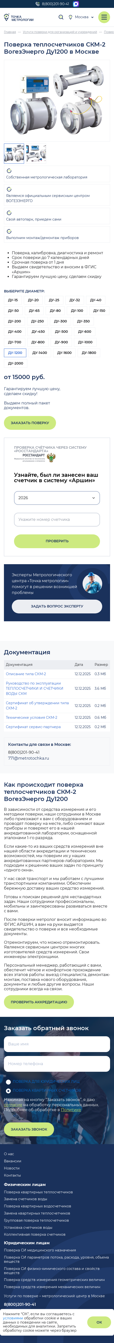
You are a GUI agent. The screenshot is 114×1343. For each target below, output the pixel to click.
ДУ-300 (60, 321)
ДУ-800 (37, 342)
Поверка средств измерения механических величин (52, 1287)
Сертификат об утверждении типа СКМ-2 (37, 705)
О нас (9, 1154)
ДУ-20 (33, 300)
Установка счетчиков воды (28, 1227)
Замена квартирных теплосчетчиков (37, 1213)
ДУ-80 (55, 310)
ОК (99, 1322)
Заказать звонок (29, 1129)
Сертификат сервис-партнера (33, 727)
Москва (78, 17)
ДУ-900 (61, 342)
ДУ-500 (61, 331)
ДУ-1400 (39, 353)
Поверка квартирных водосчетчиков (37, 1206)
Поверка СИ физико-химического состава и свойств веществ (52, 1270)
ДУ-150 (99, 310)
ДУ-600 (84, 331)
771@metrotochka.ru (28, 758)
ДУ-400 (14, 331)
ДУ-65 (34, 310)
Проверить (57, 541)
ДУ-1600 (64, 353)
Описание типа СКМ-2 (26, 674)
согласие (13, 1105)
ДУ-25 (54, 300)
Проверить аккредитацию (39, 1002)
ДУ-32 (75, 300)
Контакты (12, 1175)
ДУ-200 (14, 321)
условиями (13, 1318)
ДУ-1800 (89, 353)
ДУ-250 (37, 321)
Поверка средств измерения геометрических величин (54, 1280)
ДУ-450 (38, 331)
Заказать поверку (30, 423)
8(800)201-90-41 (52, 3)
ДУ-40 (95, 300)
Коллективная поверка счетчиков (35, 1234)
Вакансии (12, 1161)
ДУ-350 (83, 321)
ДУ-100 (77, 310)
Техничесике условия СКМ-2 (31, 717)
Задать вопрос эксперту (57, 606)
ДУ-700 (14, 342)
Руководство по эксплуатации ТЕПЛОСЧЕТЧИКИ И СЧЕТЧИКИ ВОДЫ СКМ (34, 688)
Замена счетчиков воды (25, 1199)
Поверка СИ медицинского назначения (40, 1250)
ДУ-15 (13, 300)
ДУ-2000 (15, 363)
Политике (71, 1109)
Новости (12, 1168)
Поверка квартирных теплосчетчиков (38, 1192)
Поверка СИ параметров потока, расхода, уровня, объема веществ (56, 1259)
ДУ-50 (13, 310)
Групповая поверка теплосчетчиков (36, 1220)
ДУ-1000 (85, 342)
